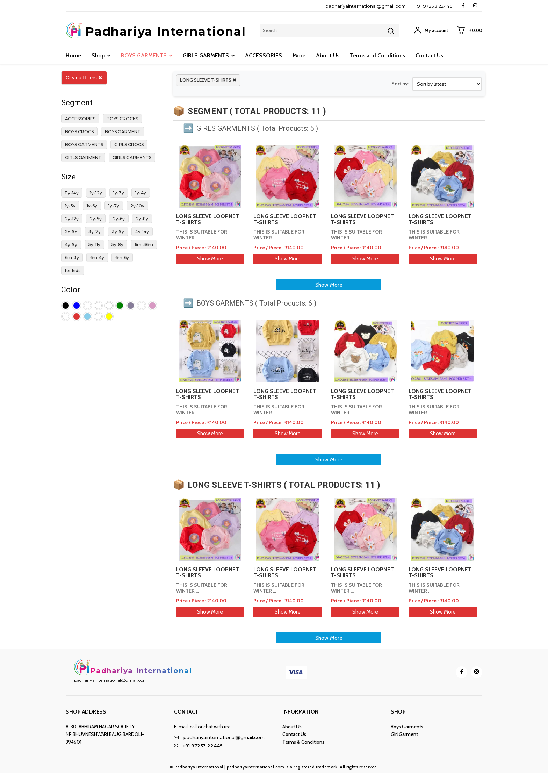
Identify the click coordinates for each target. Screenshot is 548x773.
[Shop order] (447, 84)
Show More (210, 259)
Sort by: (400, 83)
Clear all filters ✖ (84, 77)
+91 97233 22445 (434, 6)
